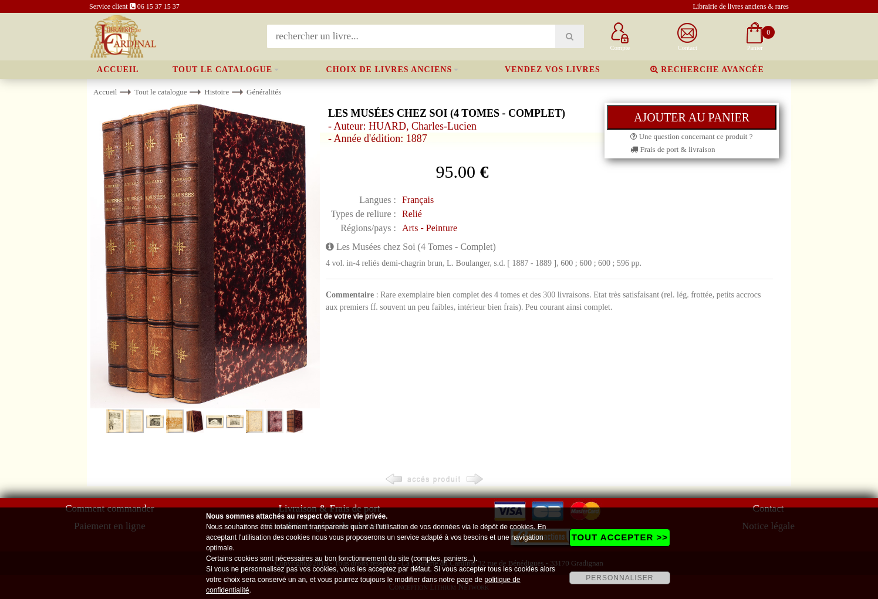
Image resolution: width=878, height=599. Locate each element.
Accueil (118, 69)
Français (418, 200)
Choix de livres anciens (389, 69)
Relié (412, 214)
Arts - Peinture (429, 228)
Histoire (216, 91)
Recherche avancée (707, 69)
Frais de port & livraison (672, 149)
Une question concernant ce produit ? (691, 136)
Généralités (263, 91)
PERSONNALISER (619, 578)
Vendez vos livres (552, 69)
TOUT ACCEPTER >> (620, 537)
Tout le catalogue (222, 69)
